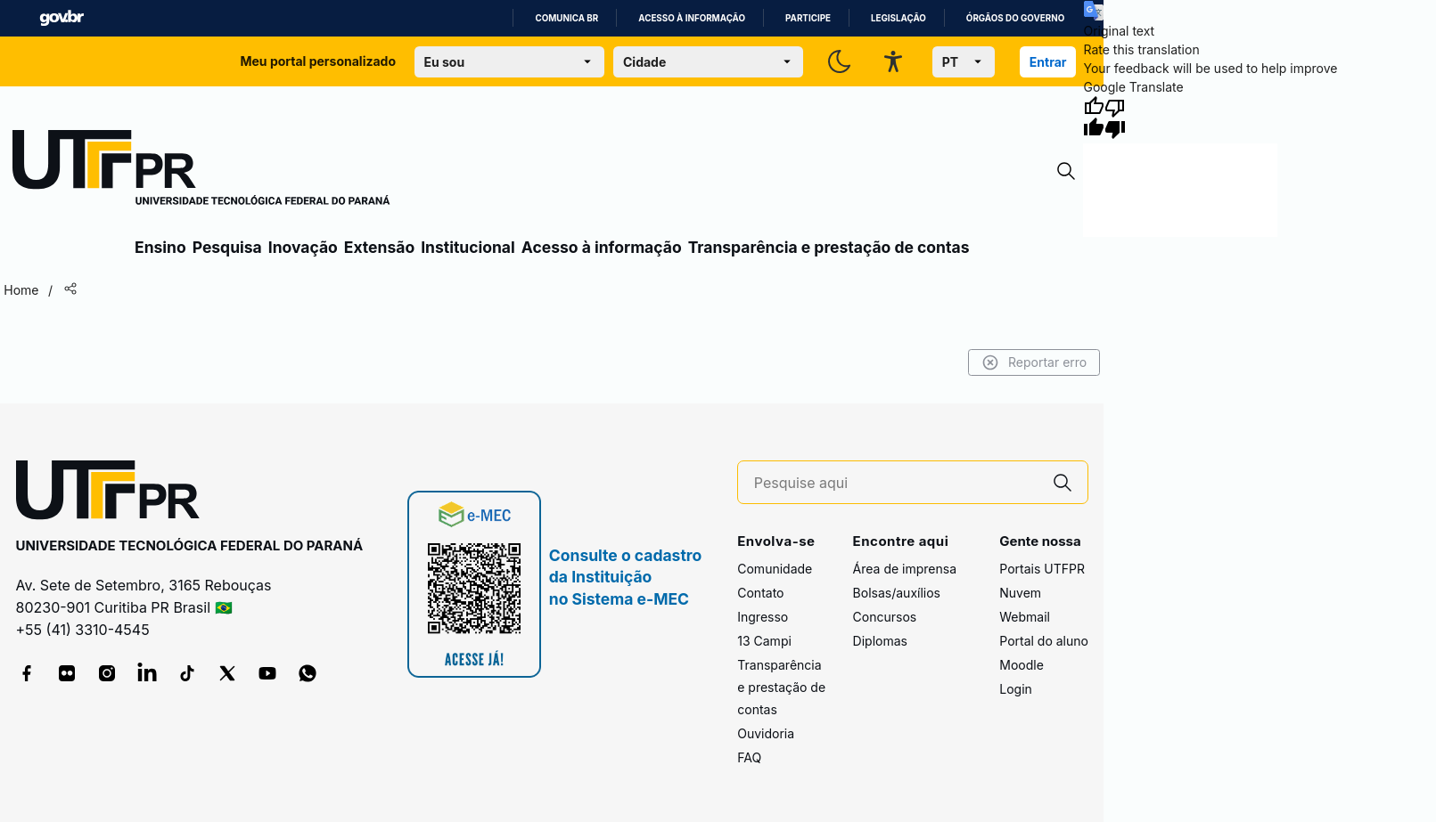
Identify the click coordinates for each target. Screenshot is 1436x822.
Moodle (1021, 664)
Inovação (303, 247)
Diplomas (880, 640)
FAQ (749, 757)
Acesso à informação (691, 18)
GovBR (61, 18)
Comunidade (774, 568)
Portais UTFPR (1042, 568)
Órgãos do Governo (1015, 18)
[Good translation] (1093, 117)
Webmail (1024, 616)
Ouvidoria (765, 733)
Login (1015, 688)
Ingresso (762, 616)
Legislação (898, 18)
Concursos (885, 616)
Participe (808, 18)
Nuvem (1020, 592)
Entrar (1048, 61)
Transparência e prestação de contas (829, 247)
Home (21, 289)
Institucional (468, 247)
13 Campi (764, 640)
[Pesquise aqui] (896, 483)
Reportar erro (1034, 362)
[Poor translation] (1115, 117)
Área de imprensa (904, 568)
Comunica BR (566, 18)
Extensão (379, 247)
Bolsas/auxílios (896, 592)
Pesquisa (227, 247)
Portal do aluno (1043, 640)
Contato (760, 592)
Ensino (160, 247)
